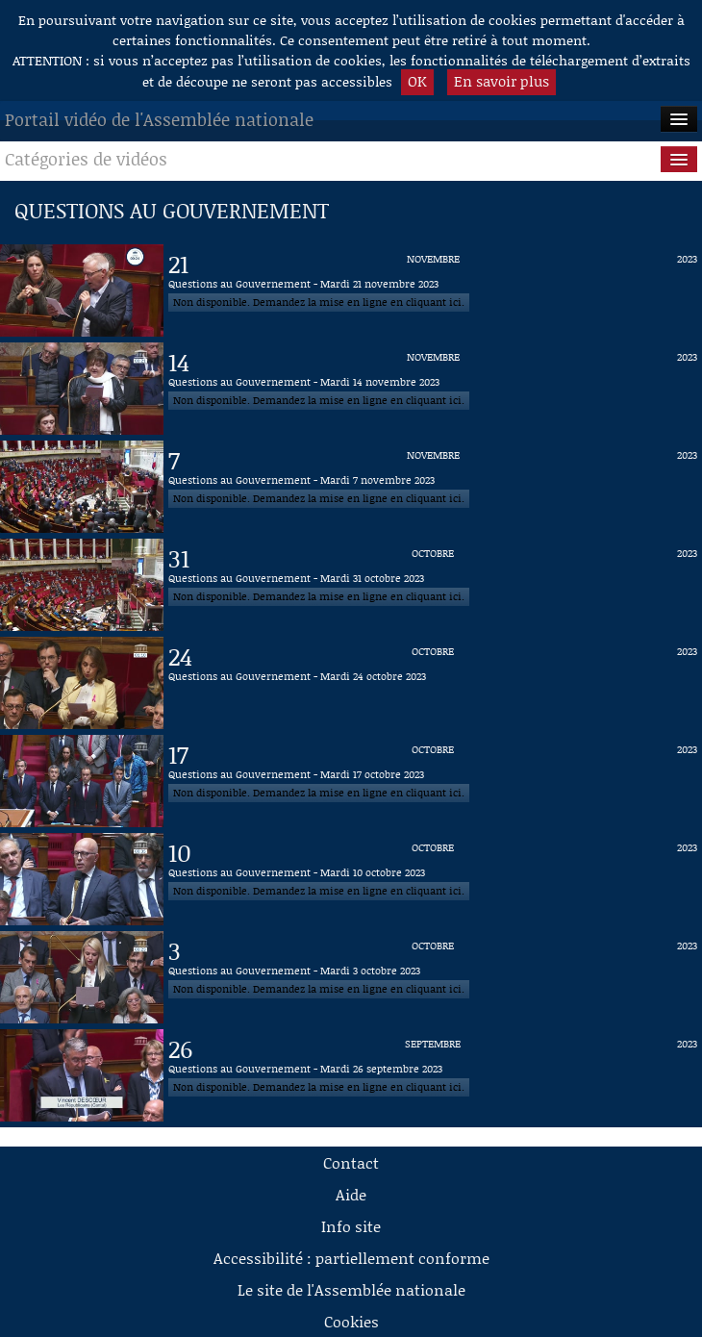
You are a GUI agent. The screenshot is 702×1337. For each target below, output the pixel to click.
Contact (351, 1162)
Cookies (351, 1321)
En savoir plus (501, 80)
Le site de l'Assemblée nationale (351, 1289)
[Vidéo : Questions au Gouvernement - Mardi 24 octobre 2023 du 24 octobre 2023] (432, 683)
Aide (351, 1194)
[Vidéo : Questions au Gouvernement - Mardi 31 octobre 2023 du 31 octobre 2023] (432, 585)
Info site (351, 1226)
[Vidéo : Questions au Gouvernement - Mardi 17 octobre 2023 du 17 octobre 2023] (432, 781)
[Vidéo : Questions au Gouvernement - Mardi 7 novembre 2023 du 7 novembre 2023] (432, 487)
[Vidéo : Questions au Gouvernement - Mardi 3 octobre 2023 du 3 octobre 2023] (432, 977)
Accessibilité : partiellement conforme (351, 1258)
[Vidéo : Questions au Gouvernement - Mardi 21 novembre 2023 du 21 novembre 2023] (432, 290)
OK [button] (417, 80)
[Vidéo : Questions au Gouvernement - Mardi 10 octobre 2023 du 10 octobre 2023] (432, 879)
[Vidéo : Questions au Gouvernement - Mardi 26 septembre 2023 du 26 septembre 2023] (432, 1075)
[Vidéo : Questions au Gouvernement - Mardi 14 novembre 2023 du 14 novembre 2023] (432, 388)
